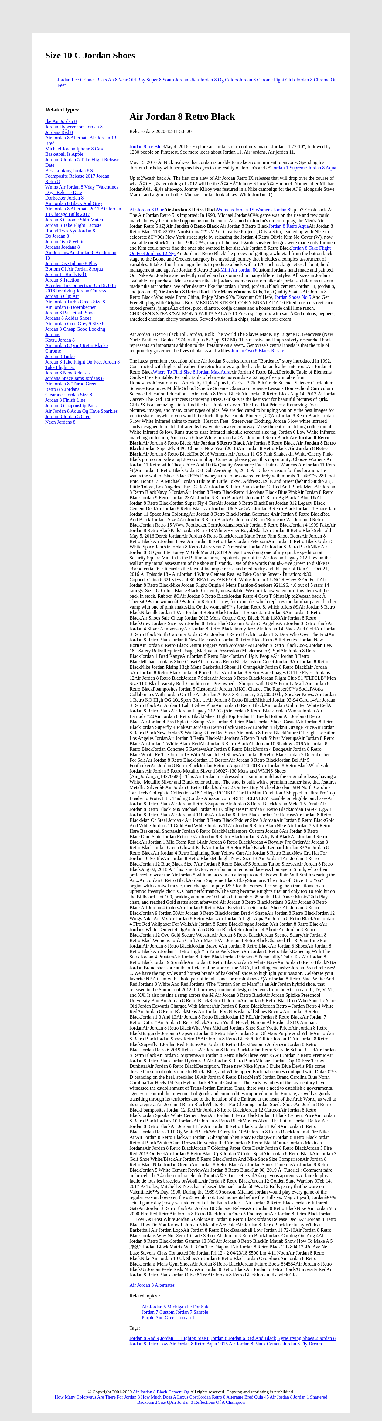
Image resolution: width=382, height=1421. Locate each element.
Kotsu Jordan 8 (60, 340)
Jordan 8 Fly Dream (302, 1343)
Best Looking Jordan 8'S (69, 170)
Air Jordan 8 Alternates (152, 1285)
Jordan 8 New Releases (67, 372)
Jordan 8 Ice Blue (146, 146)
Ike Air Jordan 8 (61, 121)
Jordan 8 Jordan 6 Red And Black (243, 1338)
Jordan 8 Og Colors (219, 79)
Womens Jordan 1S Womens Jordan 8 (253, 209)
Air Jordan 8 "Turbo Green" (72, 383)
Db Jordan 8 (57, 236)
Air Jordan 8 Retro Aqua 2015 (198, 1343)
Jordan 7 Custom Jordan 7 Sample (175, 1312)
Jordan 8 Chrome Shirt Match (74, 219)
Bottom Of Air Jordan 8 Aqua (74, 269)
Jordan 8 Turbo (60, 356)
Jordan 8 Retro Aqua (289, 226)
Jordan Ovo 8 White (64, 241)
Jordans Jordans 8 (62, 247)
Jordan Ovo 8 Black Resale (257, 350)
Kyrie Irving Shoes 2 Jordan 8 (306, 1338)
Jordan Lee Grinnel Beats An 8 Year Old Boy (101, 79)
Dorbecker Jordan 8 (64, 197)
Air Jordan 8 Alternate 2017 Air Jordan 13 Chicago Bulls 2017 (83, 211)
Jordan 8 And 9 (144, 1338)
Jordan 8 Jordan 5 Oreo (67, 416)
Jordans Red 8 (59, 132)
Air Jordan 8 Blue (146, 209)
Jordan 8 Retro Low (148, 1343)
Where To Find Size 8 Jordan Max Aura (191, 371)
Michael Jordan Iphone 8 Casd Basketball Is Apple (75, 151)
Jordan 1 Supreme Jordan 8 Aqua (304, 167)
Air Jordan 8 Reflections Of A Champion (207, 1402)
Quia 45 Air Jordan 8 (273, 1397)
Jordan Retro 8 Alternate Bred (226, 1397)
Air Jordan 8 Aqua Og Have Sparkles (81, 411)
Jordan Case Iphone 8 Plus (71, 263)
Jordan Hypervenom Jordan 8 (74, 126)
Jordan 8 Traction (62, 279)
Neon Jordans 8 (60, 422)
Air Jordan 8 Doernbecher (70, 307)
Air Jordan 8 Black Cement (255, 1343)
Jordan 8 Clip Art (62, 296)
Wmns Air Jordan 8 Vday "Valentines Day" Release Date (81, 189)
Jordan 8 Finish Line (65, 400)
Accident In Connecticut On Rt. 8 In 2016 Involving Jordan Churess (80, 288)
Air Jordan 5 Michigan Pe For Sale (175, 1306)
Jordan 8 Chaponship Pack (71, 405)
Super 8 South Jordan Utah (172, 79)
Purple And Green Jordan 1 (168, 1317)
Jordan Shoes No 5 (293, 297)
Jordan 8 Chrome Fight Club (267, 79)
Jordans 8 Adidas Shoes (68, 318)
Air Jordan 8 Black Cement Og (161, 1391)
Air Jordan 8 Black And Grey (73, 203)
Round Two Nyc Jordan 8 (70, 230)
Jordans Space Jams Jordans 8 (74, 378)
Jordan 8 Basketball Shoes (70, 312)
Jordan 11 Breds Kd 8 (66, 274)
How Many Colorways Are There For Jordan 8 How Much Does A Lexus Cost (126, 1397)
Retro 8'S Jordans (62, 389)
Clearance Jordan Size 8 (68, 394)
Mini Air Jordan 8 (237, 269)
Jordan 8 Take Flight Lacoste (73, 225)
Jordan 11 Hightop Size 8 (185, 1338)
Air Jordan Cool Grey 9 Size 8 (74, 323)
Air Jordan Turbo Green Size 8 (75, 301)
